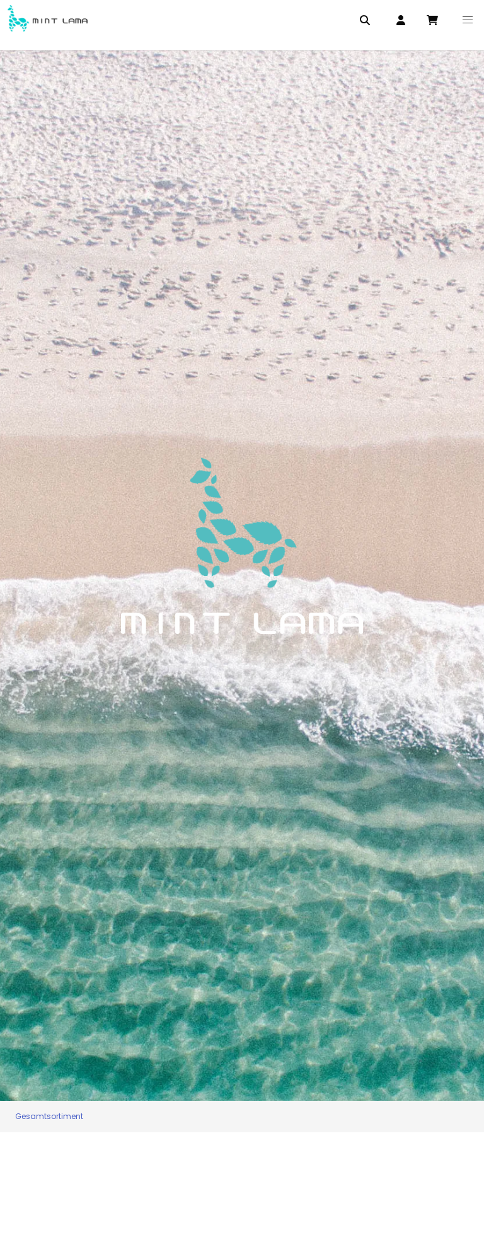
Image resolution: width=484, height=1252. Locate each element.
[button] (467, 20)
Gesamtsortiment (49, 1116)
